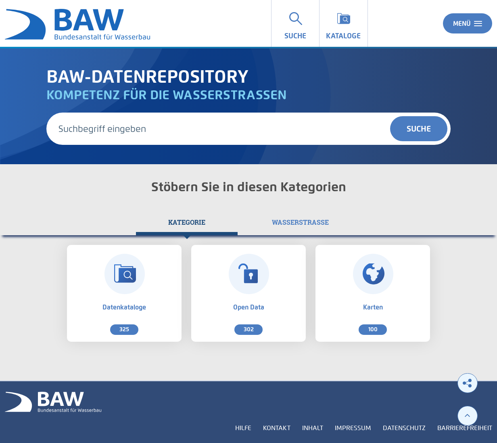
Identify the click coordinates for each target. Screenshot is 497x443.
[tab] (187, 222)
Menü (467, 23)
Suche (419, 129)
